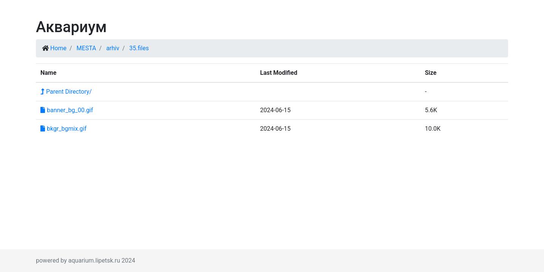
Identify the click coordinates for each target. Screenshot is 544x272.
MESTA (86, 48)
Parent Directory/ (66, 91)
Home (58, 48)
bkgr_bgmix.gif (63, 128)
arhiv (112, 48)
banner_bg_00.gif (66, 110)
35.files (139, 48)
